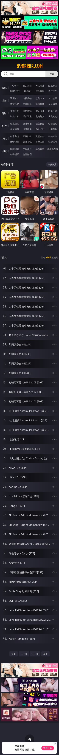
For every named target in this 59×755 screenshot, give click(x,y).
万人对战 (40, 85)
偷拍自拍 (27, 110)
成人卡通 (40, 110)
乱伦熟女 (40, 116)
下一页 (35, 653)
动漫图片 (52, 123)
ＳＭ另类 (52, 103)
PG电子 (14, 85)
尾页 (45, 653)
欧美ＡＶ (40, 98)
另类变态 (52, 116)
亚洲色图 (27, 123)
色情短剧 (27, 154)
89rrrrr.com (29, 66)
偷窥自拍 (14, 123)
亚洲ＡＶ (14, 98)
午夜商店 (27, 148)
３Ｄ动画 (52, 98)
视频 (4, 100)
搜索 (52, 73)
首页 (13, 653)
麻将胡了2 (15, 91)
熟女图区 (40, 128)
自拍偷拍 (27, 98)
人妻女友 (40, 136)
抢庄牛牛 (52, 91)
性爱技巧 (52, 141)
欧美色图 (40, 123)
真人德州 (27, 85)
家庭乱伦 (27, 136)
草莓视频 (40, 148)
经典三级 (27, 116)
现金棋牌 (40, 91)
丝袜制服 (27, 103)
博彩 (4, 88)
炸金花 (27, 91)
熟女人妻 (14, 103)
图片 (4, 126)
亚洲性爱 (14, 110)
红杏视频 (14, 154)
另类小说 (27, 141)
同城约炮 (14, 148)
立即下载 (47, 747)
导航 (4, 151)
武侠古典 (52, 136)
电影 (4, 113)
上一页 (24, 653)
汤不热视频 (52, 148)
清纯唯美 (27, 128)
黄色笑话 (40, 141)
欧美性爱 (52, 110)
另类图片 (52, 128)
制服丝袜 (14, 116)
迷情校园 (14, 141)
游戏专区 (52, 85)
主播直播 (40, 103)
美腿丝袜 (14, 128)
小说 (4, 138)
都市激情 (14, 136)
